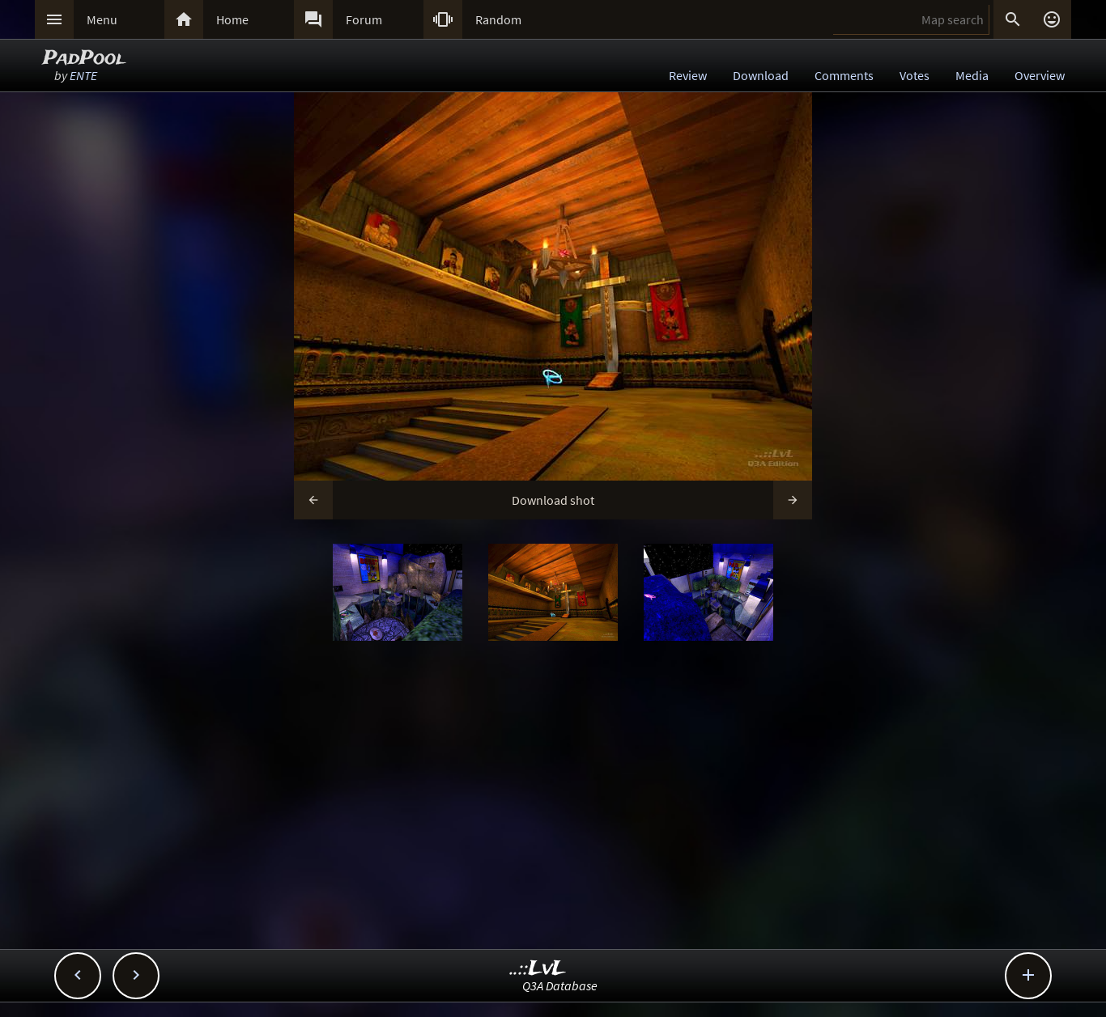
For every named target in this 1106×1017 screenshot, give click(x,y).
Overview (1040, 75)
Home (232, 19)
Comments (844, 75)
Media (972, 75)
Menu (102, 19)
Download (761, 75)
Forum (364, 19)
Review (688, 75)
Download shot (553, 500)
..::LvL (538, 969)
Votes (914, 75)
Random (498, 19)
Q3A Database (560, 985)
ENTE (83, 75)
